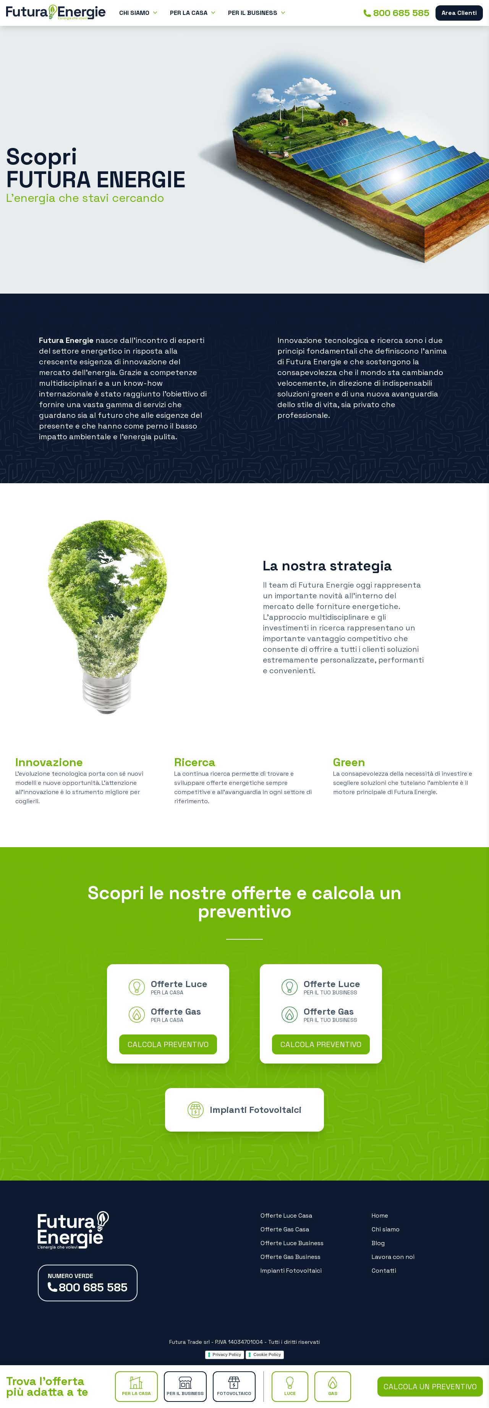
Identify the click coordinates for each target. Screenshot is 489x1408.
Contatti (384, 1271)
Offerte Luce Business (292, 1243)
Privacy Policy (227, 1354)
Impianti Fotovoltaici (291, 1271)
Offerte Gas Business (291, 1257)
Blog (378, 1243)
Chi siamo (386, 1229)
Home (380, 1215)
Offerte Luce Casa (286, 1215)
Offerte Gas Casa (285, 1229)
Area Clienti (459, 13)
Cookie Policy (267, 1354)
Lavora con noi (393, 1257)
